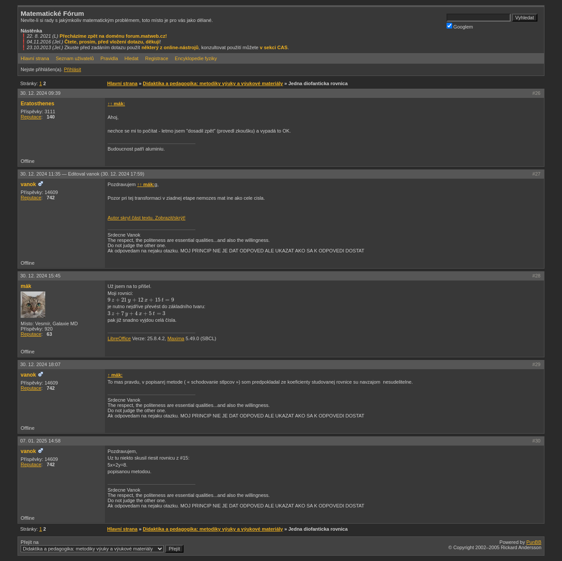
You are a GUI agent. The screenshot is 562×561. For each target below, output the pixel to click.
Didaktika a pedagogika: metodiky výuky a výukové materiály (213, 83)
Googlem (460, 26)
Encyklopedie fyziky (196, 58)
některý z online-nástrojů (169, 47)
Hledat (132, 58)
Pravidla (109, 58)
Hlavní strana (35, 58)
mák (26, 286)
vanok (28, 184)
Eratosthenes (37, 104)
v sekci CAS (274, 47)
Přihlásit (72, 69)
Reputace (31, 116)
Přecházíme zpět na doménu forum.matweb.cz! (113, 36)
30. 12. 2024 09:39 (40, 93)
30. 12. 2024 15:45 (40, 275)
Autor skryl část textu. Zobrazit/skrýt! (146, 217)
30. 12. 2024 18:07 (40, 364)
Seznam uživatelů (75, 58)
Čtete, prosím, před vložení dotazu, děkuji (112, 41)
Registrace (156, 58)
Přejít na (102, 546)
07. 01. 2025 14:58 (40, 440)
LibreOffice (119, 338)
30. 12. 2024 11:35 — (82, 173)
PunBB (533, 542)
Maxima (175, 338)
